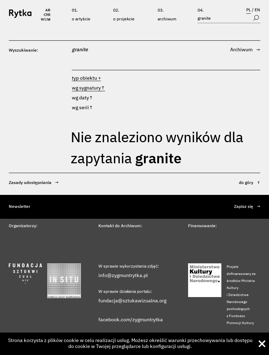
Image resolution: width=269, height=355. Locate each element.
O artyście (81, 19)
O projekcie (123, 19)
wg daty (82, 98)
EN (257, 10)
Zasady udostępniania (33, 183)
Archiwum (167, 19)
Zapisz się (247, 207)
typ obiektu (84, 78)
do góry (249, 183)
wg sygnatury (88, 88)
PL (248, 10)
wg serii (82, 107)
